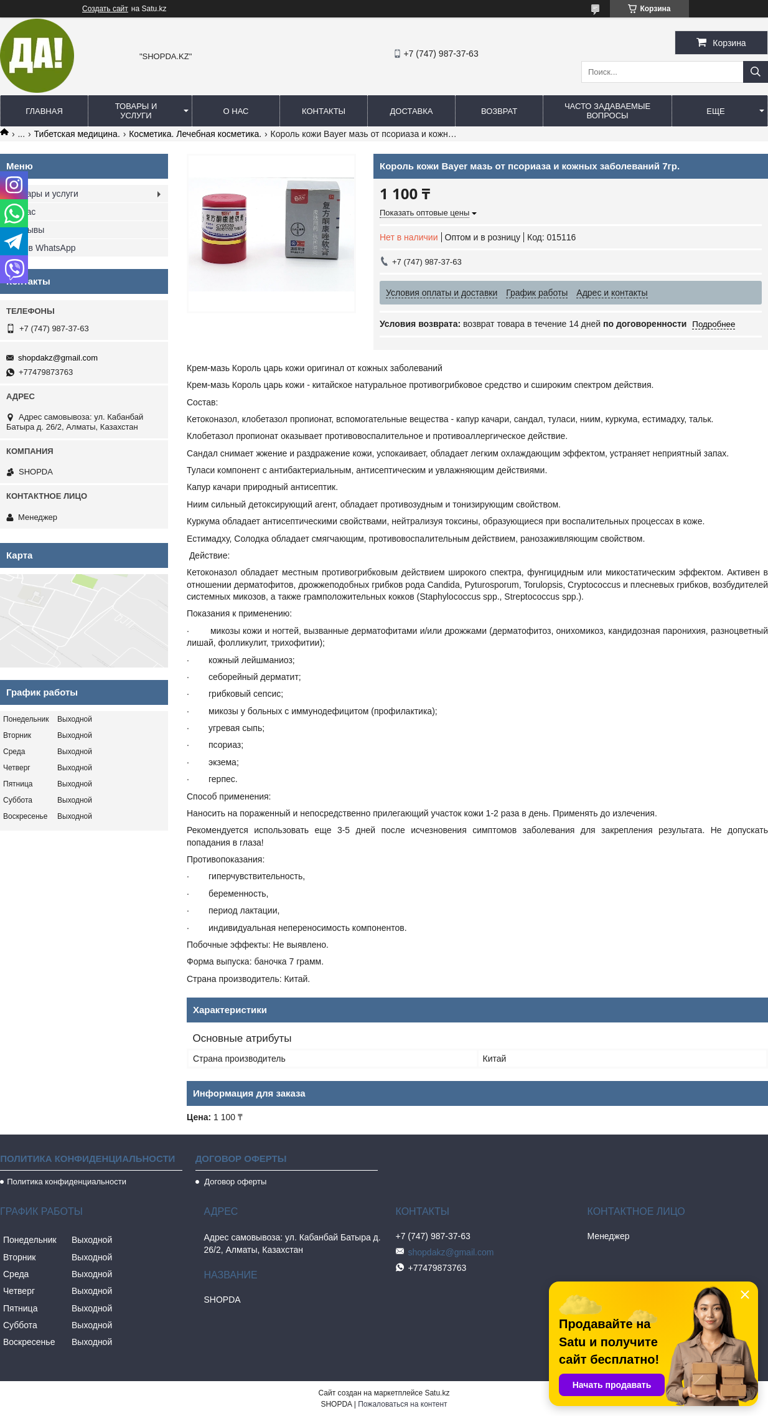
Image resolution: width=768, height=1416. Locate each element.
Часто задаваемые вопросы (607, 110)
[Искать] (755, 72)
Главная (44, 111)
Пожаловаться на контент (402, 1404)
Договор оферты (234, 1181)
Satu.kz (436, 1393)
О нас (236, 111)
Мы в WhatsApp (44, 248)
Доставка (411, 111)
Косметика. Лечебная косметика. (195, 134)
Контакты (323, 111)
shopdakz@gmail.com (58, 357)
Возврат (499, 111)
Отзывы (28, 230)
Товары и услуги (136, 110)
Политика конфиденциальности (66, 1181)
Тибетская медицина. (77, 134)
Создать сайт (105, 8)
